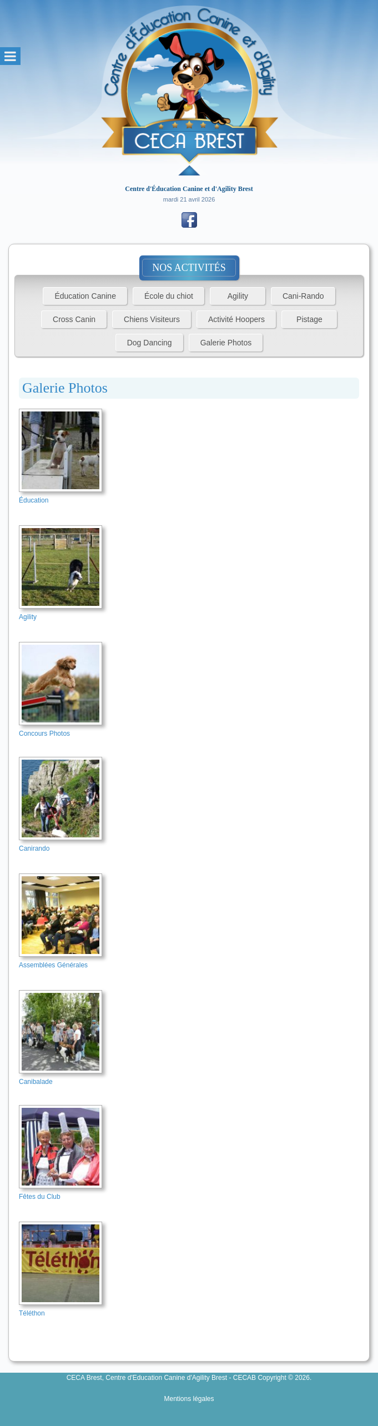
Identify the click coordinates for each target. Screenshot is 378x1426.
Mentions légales (189, 1399)
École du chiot (168, 296)
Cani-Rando (303, 296)
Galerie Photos (226, 342)
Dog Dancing (149, 342)
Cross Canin (74, 319)
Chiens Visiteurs (152, 319)
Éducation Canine (85, 296)
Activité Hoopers (236, 319)
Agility (238, 296)
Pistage (309, 319)
